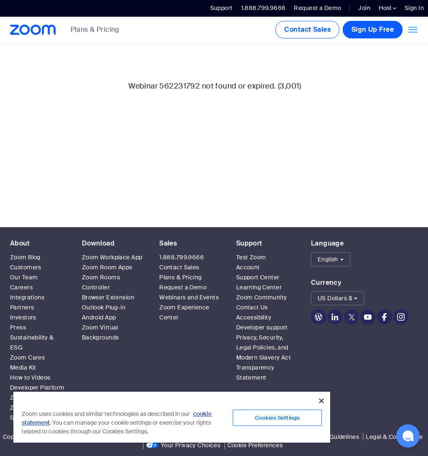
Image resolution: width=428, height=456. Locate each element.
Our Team (24, 277)
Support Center (258, 277)
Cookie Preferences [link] (255, 445)
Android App (99, 317)
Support (221, 8)
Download (98, 243)
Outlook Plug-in (103, 307)
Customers (25, 267)
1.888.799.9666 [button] (263, 8)
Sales (168, 243)
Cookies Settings (277, 417)
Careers (21, 287)
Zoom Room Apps (107, 267)
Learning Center (259, 287)
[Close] (321, 400)
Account (248, 267)
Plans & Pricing (95, 29)
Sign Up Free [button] (373, 29)
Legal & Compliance (394, 437)
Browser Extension (108, 297)
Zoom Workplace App (112, 257)
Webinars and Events (189, 297)
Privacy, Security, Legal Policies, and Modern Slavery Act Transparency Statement (263, 357)
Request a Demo (317, 8)
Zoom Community (261, 297)
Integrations (27, 297)
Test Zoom (251, 257)
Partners (22, 307)
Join (364, 8)
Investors (23, 317)
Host (387, 8)
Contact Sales (307, 29)
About (20, 243)
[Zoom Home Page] (32, 30)
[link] (101, 30)
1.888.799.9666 (181, 257)
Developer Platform (37, 387)
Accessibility (253, 317)
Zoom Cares (27, 357)
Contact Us (252, 307)
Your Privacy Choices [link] (190, 445)
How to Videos (30, 377)
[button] (330, 259)
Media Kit (23, 367)
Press (18, 327)
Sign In (414, 8)
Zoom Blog (25, 257)
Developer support (262, 327)
